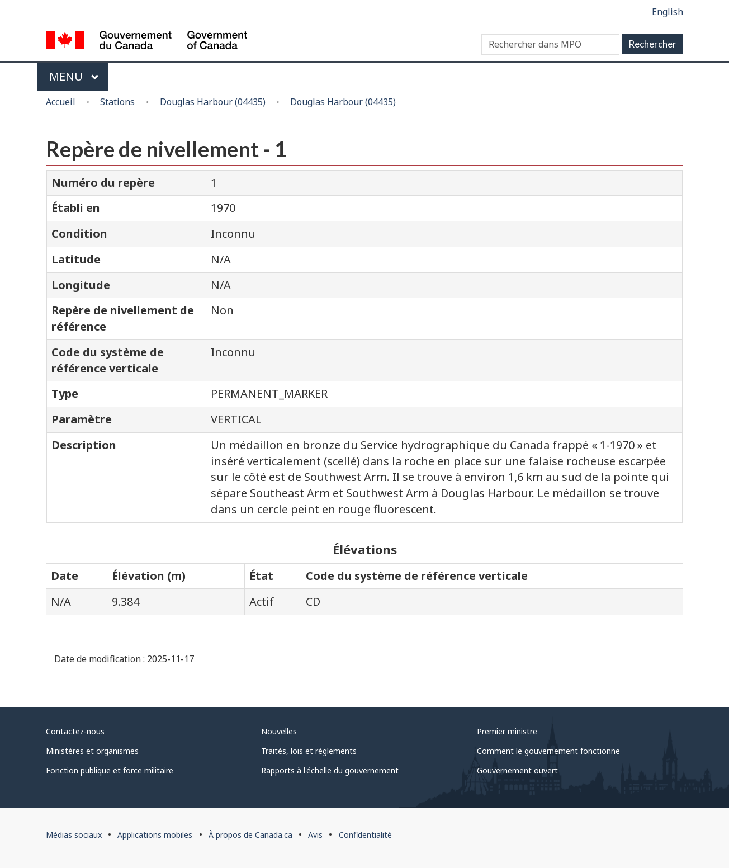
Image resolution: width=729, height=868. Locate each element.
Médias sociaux (74, 834)
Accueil (60, 102)
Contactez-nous (75, 731)
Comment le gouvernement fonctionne (548, 751)
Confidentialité (365, 834)
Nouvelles (279, 731)
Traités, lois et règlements (309, 751)
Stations (117, 102)
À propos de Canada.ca (250, 834)
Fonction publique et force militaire (109, 770)
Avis (315, 834)
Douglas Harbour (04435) (213, 102)
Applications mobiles (154, 834)
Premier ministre (507, 731)
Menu (74, 76)
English (667, 12)
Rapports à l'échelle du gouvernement (330, 770)
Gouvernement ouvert (517, 770)
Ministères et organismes (92, 751)
